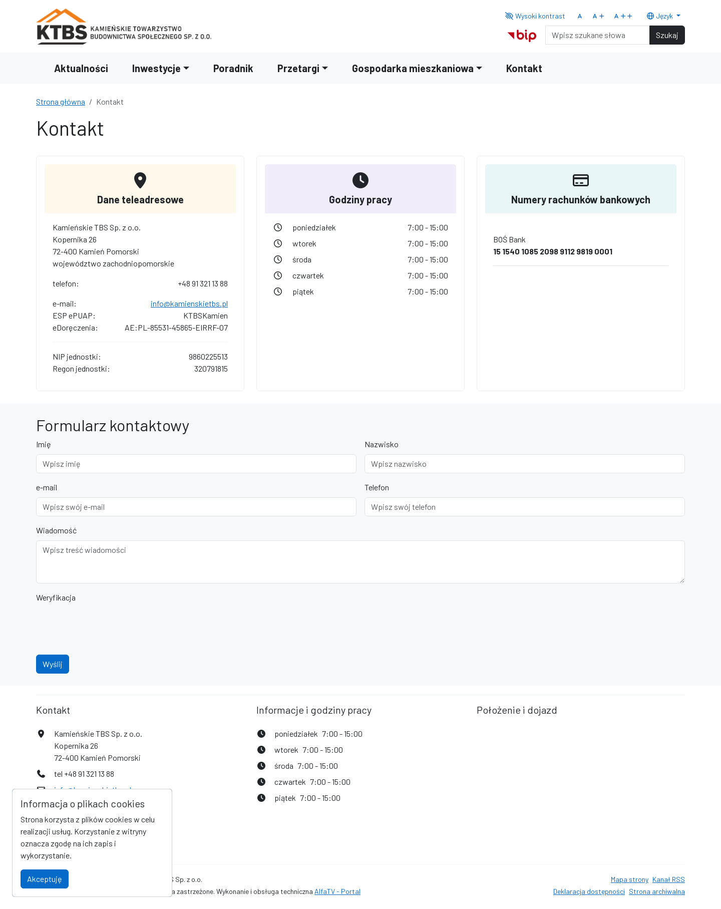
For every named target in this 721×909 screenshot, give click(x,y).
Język (660, 16)
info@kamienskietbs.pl (189, 303)
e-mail (46, 487)
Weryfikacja (56, 597)
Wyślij (53, 664)
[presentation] (112, 627)
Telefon (377, 487)
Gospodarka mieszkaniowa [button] (413, 68)
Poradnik (233, 68)
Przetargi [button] (298, 68)
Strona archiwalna (657, 891)
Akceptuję (44, 878)
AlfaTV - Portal (337, 891)
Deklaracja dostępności (589, 891)
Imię (43, 444)
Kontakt (524, 68)
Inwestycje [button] (156, 68)
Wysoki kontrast (535, 16)
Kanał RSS (668, 879)
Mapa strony (629, 879)
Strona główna (60, 101)
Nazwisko (382, 444)
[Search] (597, 35)
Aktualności (81, 68)
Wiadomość (56, 530)
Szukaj (667, 35)
